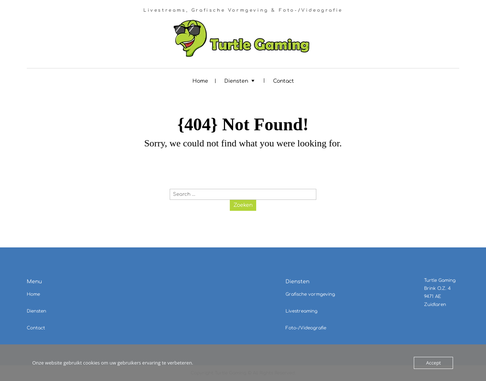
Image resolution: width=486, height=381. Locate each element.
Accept (433, 362)
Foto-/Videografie (306, 327)
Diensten (236, 81)
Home (200, 81)
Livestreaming (301, 311)
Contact (283, 81)
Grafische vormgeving (310, 294)
